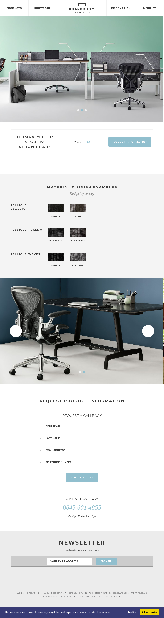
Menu (149, 8)
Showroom (42, 8)
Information (121, 8)
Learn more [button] (103, 612)
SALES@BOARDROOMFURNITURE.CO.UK (128, 593)
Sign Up (106, 561)
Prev (16, 69)
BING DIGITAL (115, 596)
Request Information (130, 142)
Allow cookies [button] (149, 612)
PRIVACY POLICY (73, 596)
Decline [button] (132, 612)
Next (148, 69)
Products (14, 8)
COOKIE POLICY (91, 596)
